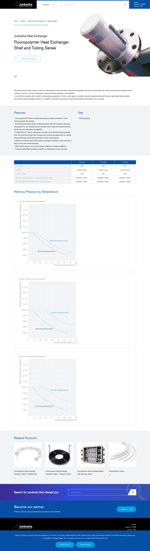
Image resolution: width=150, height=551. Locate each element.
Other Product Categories (27, 59)
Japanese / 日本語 (139, 4)
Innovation (45, 5)
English (136, 2)
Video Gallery (98, 5)
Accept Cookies (65, 544)
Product (55, 5)
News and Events (85, 5)
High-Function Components (36, 21)
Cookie (47, 538)
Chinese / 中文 (138, 6)
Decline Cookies (85, 544)
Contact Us (110, 5)
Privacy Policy (58, 538)
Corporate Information (68, 5)
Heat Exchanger (52, 21)
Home (16, 21)
